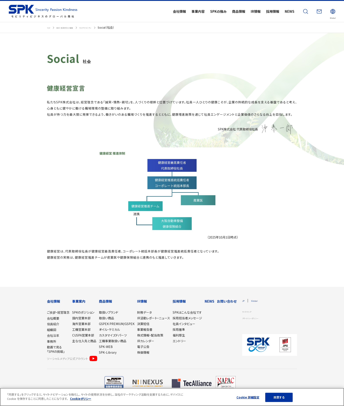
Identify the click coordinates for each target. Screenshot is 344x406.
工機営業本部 (81, 329)
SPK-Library (107, 352)
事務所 (51, 341)
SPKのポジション (83, 312)
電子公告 (143, 346)
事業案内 (78, 301)
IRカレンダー (145, 341)
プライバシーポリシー (255, 319)
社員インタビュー (184, 324)
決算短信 (143, 324)
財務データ (144, 312)
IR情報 (142, 301)
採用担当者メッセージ (187, 318)
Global (258, 301)
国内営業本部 (81, 318)
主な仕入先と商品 (84, 341)
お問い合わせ (226, 301)
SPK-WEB (106, 346)
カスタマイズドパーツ (113, 335)
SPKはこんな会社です (187, 312)
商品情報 (105, 301)
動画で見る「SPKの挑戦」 (56, 349)
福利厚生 (179, 335)
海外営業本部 (81, 324)
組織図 (51, 329)
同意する (279, 397)
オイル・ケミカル (109, 329)
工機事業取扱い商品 (112, 341)
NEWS (209, 301)
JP (244, 301)
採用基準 (179, 329)
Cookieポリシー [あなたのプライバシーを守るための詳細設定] (80, 399)
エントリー (179, 341)
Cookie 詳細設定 (247, 397)
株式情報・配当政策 (150, 335)
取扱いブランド (108, 312)
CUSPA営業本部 (83, 335)
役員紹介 (53, 324)
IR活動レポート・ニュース (153, 318)
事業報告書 (144, 329)
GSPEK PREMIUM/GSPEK (116, 324)
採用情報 (179, 301)
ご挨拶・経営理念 (58, 312)
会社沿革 (53, 335)
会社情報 (53, 301)
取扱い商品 (106, 318)
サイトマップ (249, 312)
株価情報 (143, 352)
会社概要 (53, 318)
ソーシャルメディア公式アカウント (72, 358)
